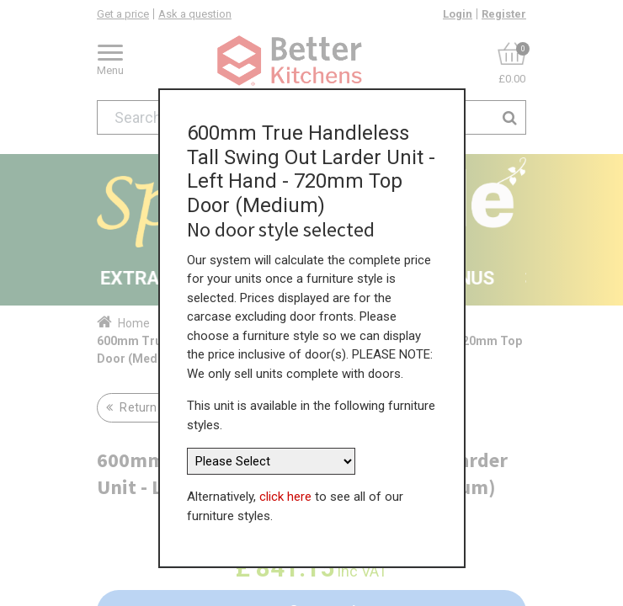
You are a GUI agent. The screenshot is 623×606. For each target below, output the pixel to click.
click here (285, 493)
